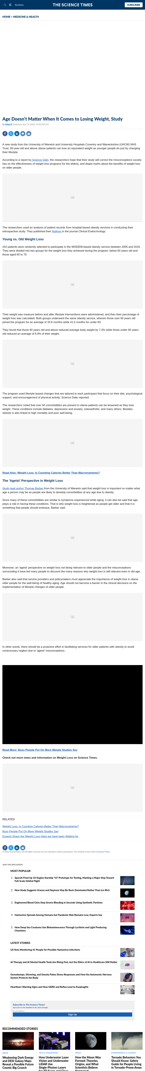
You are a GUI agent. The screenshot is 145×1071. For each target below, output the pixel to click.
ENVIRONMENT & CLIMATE (123, 1053)
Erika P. (9, 124)
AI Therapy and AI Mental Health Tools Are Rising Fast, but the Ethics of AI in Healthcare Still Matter (63, 962)
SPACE (5, 1053)
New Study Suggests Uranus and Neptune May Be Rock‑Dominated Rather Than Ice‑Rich (62, 890)
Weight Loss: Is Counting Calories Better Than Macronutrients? (40, 826)
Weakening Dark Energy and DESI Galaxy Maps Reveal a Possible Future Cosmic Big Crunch (18, 1062)
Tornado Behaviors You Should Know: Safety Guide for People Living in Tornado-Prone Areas (126, 1062)
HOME (6, 16)
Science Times (104, 851)
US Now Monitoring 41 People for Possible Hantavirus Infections (45, 949)
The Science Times (72, 4)
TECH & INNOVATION (48, 1053)
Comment (22, 133)
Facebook (5, 133)
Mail (28, 133)
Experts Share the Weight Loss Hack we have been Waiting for (40, 836)
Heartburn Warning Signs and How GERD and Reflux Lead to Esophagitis (49, 986)
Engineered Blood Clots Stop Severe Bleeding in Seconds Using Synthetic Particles (59, 902)
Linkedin (16, 133)
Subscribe (133, 4)
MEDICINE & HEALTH (26, 16)
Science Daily (39, 159)
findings (57, 231)
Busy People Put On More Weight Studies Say (30, 831)
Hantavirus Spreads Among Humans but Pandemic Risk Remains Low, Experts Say (58, 914)
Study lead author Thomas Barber (23, 488)
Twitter (10, 133)
